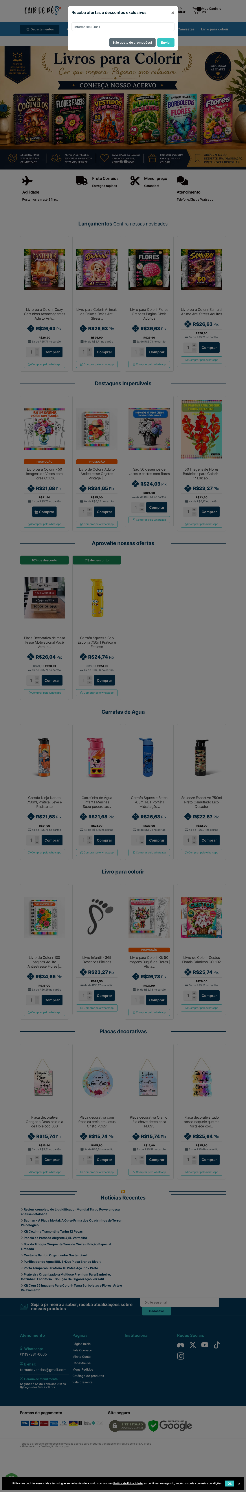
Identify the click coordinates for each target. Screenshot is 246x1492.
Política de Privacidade (128, 1483)
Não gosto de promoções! (132, 42)
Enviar (166, 42)
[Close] (172, 12)
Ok (230, 1483)
